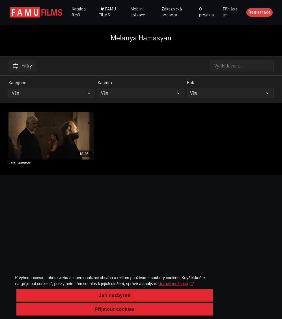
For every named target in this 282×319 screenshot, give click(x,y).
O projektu (206, 12)
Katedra (105, 83)
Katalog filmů (79, 12)
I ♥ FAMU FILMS (107, 12)
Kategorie (17, 83)
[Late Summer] (51, 163)
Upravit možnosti (138, 298)
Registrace (259, 12)
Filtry (22, 66)
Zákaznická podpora (172, 12)
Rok (190, 83)
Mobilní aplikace (137, 12)
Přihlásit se (230, 12)
